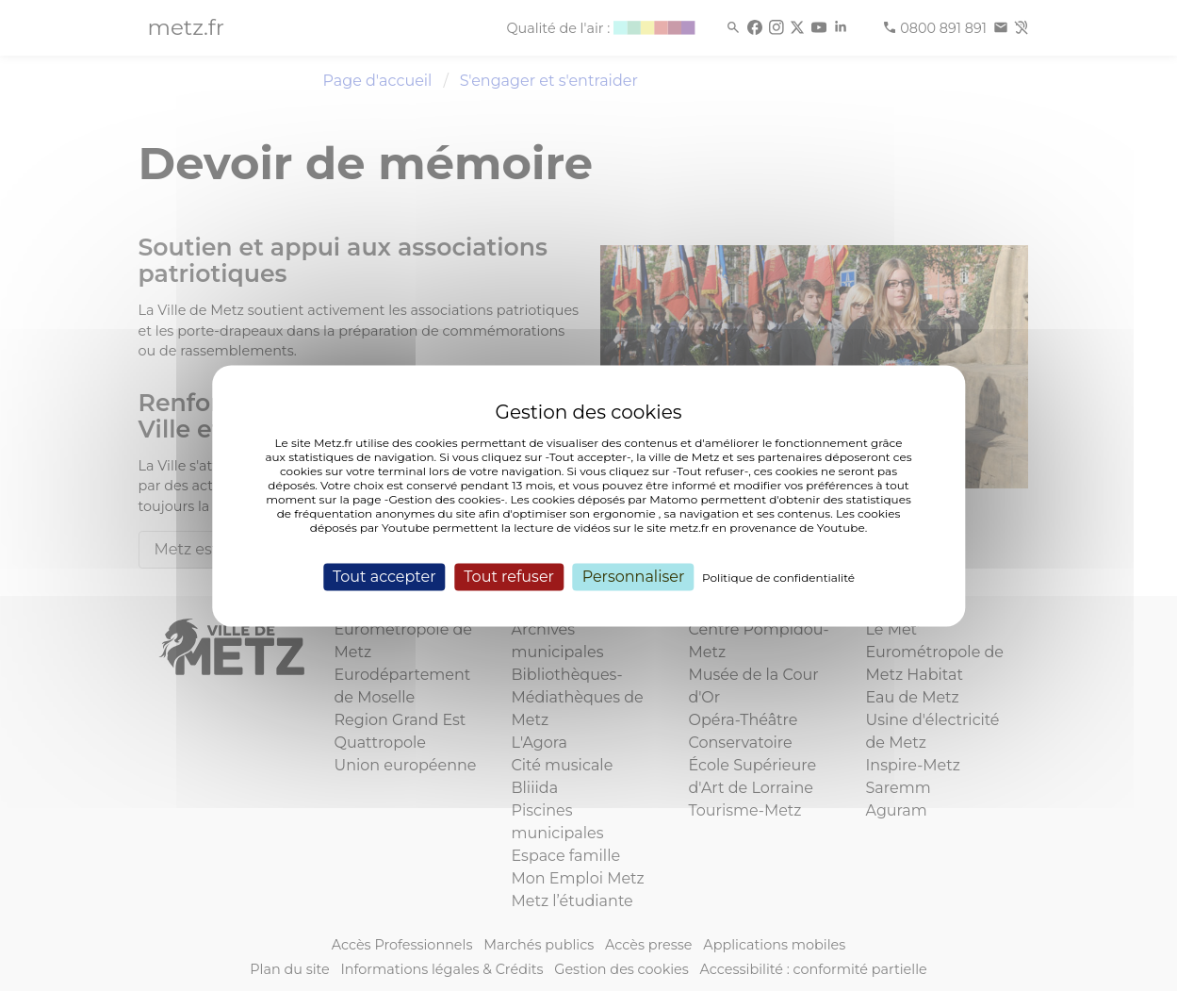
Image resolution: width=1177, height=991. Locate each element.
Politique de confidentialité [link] (778, 577)
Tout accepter (384, 577)
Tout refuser (509, 577)
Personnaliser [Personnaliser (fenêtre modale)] (633, 577)
